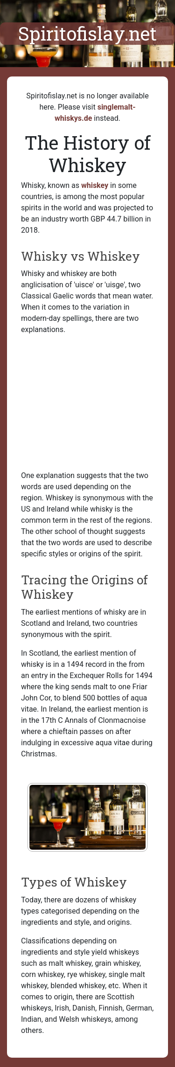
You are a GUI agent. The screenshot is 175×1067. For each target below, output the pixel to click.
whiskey (94, 185)
